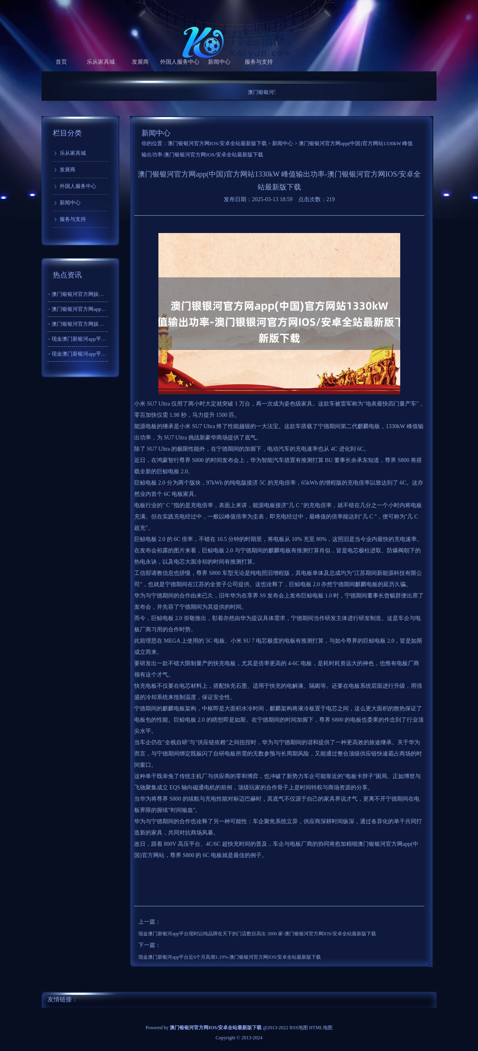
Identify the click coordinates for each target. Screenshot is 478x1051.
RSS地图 (298, 1027)
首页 (61, 62)
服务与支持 (259, 62)
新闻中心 (219, 62)
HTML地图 (321, 1027)
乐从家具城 (101, 62)
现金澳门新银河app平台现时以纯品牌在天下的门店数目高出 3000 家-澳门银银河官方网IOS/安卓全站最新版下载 (257, 934)
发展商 (140, 62)
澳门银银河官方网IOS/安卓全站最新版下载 (217, 143)
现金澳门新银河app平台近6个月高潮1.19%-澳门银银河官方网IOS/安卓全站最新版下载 (229, 957)
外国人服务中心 (180, 62)
